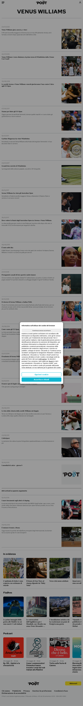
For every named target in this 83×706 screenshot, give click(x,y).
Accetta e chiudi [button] (41, 379)
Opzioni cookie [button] (42, 374)
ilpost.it (51, 361)
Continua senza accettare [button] (41, 330)
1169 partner (42, 359)
